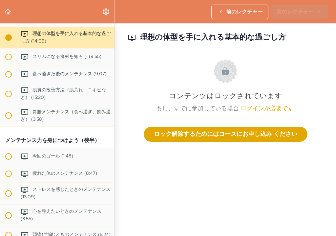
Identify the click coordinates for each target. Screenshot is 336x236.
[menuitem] (106, 11)
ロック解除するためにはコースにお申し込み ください (225, 134)
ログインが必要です (267, 109)
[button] (8, 11)
